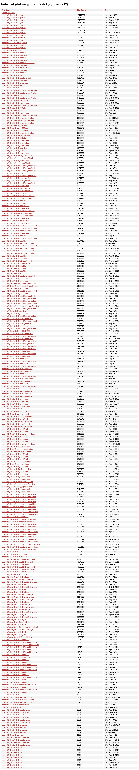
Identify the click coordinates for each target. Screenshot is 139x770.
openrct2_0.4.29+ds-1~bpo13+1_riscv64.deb (19, 90)
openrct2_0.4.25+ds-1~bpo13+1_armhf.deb (19, 329)
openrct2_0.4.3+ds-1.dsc (11, 707)
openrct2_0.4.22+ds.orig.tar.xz (14, 33)
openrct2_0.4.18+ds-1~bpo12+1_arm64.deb (19, 527)
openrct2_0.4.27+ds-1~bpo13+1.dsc (16, 715)
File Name (6, 10)
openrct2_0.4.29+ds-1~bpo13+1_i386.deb (18, 53)
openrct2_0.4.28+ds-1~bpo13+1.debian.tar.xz (19, 665)
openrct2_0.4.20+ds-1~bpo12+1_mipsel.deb (19, 509)
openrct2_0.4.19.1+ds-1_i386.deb (15, 128)
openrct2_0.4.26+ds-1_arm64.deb (15, 364)
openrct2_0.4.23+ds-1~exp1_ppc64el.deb (18, 251)
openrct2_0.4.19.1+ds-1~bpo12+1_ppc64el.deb (20, 306)
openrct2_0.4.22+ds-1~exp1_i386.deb (16, 88)
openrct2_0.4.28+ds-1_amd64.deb (15, 143)
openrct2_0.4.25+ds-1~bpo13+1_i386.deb (18, 78)
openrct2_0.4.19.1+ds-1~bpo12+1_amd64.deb (20, 286)
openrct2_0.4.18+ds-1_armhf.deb (15, 436)
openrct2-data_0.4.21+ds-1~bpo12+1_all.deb (19, 612)
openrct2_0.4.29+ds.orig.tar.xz (14, 15)
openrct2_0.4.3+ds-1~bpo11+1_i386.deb (18, 331)
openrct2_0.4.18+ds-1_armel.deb (15, 474)
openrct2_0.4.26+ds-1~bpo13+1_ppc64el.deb (19, 238)
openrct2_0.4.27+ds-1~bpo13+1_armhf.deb (19, 309)
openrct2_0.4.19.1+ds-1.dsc (13, 735)
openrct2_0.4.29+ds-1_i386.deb (14, 55)
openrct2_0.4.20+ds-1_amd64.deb (15, 221)
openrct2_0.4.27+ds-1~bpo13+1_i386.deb (18, 63)
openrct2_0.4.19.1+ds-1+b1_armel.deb (17, 461)
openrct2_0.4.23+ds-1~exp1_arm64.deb (17, 391)
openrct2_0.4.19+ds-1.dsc (12, 747)
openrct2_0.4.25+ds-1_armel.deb (15, 374)
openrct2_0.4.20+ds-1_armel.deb (15, 467)
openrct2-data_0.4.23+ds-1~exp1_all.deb (18, 607)
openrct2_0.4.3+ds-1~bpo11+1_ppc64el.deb (19, 519)
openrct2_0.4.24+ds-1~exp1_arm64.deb (17, 381)
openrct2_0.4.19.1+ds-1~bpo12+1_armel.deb (19, 539)
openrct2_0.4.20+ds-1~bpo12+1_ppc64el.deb (19, 303)
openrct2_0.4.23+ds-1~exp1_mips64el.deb (18, 434)
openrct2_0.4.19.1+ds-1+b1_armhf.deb (17, 416)
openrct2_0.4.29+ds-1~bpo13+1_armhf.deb (19, 298)
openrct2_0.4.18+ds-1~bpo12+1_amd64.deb (19, 296)
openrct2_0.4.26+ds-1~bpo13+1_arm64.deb (19, 366)
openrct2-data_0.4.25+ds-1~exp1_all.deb (18, 597)
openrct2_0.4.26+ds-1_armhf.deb (15, 314)
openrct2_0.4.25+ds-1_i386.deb (14, 80)
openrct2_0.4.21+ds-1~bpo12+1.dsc (16, 745)
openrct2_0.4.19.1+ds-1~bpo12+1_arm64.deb (20, 514)
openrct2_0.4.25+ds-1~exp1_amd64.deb (17, 181)
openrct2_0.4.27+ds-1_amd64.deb (15, 146)
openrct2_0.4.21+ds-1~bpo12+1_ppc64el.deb (19, 291)
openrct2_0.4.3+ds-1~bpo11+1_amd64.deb (19, 522)
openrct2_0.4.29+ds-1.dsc (12, 767)
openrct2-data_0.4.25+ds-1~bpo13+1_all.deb (19, 600)
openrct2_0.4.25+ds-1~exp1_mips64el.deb (18, 426)
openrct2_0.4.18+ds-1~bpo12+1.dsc (16, 740)
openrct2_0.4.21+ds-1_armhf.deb (15, 399)
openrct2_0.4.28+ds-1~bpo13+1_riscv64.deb (19, 93)
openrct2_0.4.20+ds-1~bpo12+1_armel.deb (19, 537)
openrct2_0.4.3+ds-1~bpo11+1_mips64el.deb (19, 572)
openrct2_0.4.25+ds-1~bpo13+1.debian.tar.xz (19, 690)
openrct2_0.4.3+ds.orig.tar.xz (13, 50)
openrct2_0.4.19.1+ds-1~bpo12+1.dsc (16, 722)
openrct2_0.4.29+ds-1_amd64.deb (15, 140)
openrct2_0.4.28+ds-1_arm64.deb (15, 429)
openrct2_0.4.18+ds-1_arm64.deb (15, 472)
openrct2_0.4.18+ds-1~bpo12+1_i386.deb (18, 211)
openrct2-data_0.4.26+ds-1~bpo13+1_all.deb (19, 594)
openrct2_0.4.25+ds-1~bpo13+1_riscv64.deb (19, 115)
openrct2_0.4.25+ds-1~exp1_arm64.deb (17, 379)
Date (106, 10)
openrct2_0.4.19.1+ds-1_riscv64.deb (16, 163)
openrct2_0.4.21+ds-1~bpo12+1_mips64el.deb (20, 532)
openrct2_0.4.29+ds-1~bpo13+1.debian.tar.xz (19, 667)
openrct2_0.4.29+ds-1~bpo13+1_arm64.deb (19, 336)
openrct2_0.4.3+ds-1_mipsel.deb (14, 557)
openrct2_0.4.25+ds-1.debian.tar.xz (15, 692)
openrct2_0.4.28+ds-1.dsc (12, 765)
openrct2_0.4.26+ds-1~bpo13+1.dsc (16, 712)
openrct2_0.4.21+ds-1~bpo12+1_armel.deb (19, 529)
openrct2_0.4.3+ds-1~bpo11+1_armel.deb (18, 562)
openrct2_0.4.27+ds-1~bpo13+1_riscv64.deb (19, 98)
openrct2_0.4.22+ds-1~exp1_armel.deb (17, 394)
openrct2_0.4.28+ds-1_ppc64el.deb (15, 203)
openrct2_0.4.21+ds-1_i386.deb (14, 108)
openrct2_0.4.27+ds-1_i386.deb (14, 65)
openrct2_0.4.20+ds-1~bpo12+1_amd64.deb (19, 283)
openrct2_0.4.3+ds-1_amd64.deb (15, 401)
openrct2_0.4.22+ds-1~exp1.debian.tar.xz (18, 697)
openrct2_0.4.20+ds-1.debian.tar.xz (15, 655)
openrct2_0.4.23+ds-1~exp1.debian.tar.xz (18, 702)
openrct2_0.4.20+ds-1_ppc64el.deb (15, 266)
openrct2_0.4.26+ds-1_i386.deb (14, 70)
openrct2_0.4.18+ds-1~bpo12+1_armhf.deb (19, 524)
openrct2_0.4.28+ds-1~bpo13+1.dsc (16, 717)
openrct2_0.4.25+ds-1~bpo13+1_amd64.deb (19, 183)
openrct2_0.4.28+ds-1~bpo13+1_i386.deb (18, 58)
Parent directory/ (8, 13)
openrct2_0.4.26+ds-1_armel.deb (15, 359)
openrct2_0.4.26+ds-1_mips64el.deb (16, 406)
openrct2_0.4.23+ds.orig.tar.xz (14, 30)
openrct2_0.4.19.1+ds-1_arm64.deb (16, 446)
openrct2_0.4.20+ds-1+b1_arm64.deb (16, 451)
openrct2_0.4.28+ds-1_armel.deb (15, 288)
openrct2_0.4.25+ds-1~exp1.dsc (14, 732)
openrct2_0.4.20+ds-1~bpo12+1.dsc (16, 742)
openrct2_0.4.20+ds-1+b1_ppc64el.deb (17, 261)
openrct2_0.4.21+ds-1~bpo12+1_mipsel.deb (19, 497)
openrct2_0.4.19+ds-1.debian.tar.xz (15, 640)
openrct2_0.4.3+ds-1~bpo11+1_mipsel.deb (18, 567)
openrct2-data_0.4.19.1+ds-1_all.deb (16, 622)
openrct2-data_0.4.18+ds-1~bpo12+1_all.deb (19, 630)
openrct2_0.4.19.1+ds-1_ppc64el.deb (16, 263)
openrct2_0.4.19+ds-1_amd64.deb (15, 218)
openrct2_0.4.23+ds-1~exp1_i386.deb (16, 85)
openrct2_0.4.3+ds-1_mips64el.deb (15, 564)
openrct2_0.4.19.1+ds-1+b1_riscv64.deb (17, 158)
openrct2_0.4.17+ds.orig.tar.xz (14, 48)
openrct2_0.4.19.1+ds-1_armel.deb (15, 464)
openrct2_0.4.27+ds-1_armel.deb (15, 294)
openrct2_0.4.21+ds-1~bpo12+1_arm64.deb (19, 499)
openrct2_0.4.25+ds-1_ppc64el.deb (15, 241)
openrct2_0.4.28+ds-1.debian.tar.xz (15, 672)
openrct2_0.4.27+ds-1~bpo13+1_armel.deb (19, 349)
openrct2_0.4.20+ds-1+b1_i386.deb (16, 135)
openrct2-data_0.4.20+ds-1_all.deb (15, 620)
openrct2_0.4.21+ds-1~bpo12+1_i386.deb (18, 193)
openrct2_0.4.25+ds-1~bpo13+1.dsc (16, 710)
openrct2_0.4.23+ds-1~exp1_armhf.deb (17, 334)
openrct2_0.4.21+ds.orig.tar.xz (14, 35)
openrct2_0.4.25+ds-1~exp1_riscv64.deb (18, 120)
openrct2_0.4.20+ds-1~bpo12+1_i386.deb (18, 196)
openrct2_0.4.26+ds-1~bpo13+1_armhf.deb (19, 316)
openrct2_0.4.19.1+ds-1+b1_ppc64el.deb (18, 258)
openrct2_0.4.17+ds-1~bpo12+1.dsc (16, 737)
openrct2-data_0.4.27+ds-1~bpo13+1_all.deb (19, 587)
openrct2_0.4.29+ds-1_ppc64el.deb (15, 201)
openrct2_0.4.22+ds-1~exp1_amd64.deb (17, 191)
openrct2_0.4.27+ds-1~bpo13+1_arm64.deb (19, 354)
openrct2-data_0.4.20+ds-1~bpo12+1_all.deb (19, 617)
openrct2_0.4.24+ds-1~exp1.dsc (14, 730)
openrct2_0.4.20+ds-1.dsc (12, 752)
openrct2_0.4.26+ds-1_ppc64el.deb (15, 236)
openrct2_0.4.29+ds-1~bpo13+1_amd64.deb (19, 166)
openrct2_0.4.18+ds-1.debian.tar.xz (15, 660)
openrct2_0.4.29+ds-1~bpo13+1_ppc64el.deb (19, 226)
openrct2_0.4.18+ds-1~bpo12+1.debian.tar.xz (19, 647)
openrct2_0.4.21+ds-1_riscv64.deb (15, 151)
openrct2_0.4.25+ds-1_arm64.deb (15, 384)
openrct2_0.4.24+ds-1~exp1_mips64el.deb (18, 421)
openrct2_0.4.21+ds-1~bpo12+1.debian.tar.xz (19, 650)
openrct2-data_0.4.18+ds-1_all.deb (15, 632)
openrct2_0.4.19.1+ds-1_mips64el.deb (17, 487)
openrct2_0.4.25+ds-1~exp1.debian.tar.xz (18, 695)
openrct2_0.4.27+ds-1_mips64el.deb (16, 356)
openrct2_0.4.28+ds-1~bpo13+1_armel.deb (19, 344)
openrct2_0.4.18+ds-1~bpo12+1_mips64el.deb (20, 547)
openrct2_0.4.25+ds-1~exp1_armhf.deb (17, 324)
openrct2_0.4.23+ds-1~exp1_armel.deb (17, 389)
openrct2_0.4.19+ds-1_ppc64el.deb (15, 268)
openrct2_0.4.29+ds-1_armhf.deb (15, 273)
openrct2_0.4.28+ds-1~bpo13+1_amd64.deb (19, 168)
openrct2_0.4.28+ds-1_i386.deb (14, 60)
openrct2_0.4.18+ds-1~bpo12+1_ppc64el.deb (19, 321)
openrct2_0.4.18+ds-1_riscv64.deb (15, 173)
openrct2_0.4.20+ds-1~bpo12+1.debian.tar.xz (19, 642)
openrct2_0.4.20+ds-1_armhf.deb (15, 411)
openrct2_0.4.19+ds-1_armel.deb (15, 457)
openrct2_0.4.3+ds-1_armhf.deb (14, 552)
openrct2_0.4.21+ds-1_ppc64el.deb (15, 256)
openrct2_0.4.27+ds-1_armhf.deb (15, 281)
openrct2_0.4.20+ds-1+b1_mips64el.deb (17, 482)
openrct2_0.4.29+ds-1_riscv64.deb (15, 95)
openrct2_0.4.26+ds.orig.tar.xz (14, 23)
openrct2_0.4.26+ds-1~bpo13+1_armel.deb (19, 361)
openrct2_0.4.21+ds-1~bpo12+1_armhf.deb (19, 494)
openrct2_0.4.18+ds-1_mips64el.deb (16, 492)
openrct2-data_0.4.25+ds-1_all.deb (15, 602)
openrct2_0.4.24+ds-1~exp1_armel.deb (17, 369)
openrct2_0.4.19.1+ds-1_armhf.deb (15, 414)
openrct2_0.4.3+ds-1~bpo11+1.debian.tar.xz (19, 685)
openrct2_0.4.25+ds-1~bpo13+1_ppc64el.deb (19, 246)
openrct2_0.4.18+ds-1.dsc (12, 750)
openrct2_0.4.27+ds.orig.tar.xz (14, 20)
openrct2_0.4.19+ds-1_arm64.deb (15, 459)
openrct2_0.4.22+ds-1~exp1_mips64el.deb (18, 444)
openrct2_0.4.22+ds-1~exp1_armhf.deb (17, 339)
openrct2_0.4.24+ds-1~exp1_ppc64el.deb (18, 248)
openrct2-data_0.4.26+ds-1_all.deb (15, 592)
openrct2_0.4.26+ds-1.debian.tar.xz (15, 682)
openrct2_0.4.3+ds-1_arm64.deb (14, 554)
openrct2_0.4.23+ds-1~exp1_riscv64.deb (18, 123)
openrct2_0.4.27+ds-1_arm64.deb (15, 431)
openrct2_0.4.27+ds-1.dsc (12, 763)
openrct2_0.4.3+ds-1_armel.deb (14, 574)
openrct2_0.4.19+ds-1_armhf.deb (15, 404)
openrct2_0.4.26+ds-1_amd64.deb (15, 68)
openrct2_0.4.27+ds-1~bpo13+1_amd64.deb (19, 171)
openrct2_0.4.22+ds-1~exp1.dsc (14, 725)
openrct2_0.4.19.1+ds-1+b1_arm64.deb (17, 449)
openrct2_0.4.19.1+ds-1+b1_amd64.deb (17, 216)
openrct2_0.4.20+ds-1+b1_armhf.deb (16, 409)
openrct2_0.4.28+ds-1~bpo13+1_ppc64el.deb (19, 228)
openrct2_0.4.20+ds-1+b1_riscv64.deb (17, 156)
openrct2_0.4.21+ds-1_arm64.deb (15, 441)
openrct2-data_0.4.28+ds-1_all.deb (15, 577)
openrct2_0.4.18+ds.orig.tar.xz (14, 45)
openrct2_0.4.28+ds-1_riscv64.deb (15, 100)
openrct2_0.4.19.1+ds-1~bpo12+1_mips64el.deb (21, 544)
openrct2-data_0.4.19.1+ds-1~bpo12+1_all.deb (20, 627)
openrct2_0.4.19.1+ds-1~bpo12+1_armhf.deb (19, 504)
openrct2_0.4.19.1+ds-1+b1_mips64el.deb (18, 484)
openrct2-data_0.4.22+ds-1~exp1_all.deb (18, 609)
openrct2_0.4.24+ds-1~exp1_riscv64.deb (18, 118)
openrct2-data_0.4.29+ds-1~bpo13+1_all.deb (19, 582)
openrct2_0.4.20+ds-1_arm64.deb (15, 454)
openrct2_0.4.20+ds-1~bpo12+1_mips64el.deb (20, 542)
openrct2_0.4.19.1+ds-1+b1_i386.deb (16, 130)
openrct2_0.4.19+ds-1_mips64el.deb (16, 489)
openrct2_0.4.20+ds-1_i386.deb (14, 138)
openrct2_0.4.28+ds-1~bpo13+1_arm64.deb (19, 346)
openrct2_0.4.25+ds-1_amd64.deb (15, 186)
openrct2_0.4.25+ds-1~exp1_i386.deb (16, 75)
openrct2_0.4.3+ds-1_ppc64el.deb (15, 517)
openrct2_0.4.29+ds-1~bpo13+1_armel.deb (19, 341)
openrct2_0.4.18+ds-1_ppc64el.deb (15, 271)
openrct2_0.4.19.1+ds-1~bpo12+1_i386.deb (19, 198)
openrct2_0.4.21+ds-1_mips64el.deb (16, 477)
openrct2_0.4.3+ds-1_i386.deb (14, 311)
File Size (80, 10)
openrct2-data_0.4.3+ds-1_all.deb (15, 635)
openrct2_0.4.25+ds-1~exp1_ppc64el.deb (18, 243)
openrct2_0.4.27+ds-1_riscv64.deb (15, 103)
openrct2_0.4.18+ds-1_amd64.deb (15, 233)
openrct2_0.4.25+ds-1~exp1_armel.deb (17, 371)
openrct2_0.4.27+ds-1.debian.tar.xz (15, 680)
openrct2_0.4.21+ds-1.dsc (12, 755)
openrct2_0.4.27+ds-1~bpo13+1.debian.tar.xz (19, 670)
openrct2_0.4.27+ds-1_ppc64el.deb (15, 206)
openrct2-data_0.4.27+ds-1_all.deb (15, 589)
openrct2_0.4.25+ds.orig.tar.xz (14, 25)
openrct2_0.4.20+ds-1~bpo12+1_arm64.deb (19, 507)
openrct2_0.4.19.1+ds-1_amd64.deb (16, 223)
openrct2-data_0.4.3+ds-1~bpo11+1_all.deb (19, 637)
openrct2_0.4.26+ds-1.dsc (12, 760)
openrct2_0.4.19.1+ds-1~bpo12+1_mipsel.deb (20, 512)
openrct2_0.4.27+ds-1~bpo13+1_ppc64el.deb (19, 231)
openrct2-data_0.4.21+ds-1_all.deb (15, 615)
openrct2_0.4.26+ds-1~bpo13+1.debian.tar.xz (19, 677)
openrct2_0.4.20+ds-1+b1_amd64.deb (17, 213)
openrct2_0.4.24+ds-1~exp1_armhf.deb (17, 319)
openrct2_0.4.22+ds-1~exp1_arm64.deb (17, 396)
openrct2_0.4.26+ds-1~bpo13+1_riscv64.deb (19, 105)
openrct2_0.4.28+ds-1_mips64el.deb (16, 351)
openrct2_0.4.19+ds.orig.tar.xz (14, 40)
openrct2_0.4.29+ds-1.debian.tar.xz (15, 675)
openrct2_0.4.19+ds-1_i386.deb (14, 125)
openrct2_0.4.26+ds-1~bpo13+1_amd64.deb (19, 176)
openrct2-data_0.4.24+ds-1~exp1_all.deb (18, 604)
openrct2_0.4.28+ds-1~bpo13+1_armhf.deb (19, 301)
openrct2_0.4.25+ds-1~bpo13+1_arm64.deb (19, 386)
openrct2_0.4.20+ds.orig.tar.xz (14, 38)
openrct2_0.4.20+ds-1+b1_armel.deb (16, 469)
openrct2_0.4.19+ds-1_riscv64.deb (15, 161)
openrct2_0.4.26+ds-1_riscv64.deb (15, 110)
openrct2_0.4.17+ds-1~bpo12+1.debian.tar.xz (19, 652)
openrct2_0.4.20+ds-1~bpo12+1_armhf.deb (19, 502)
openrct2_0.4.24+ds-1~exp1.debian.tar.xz (18, 700)
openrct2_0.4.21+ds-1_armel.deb (15, 439)
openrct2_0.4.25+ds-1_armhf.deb (15, 326)
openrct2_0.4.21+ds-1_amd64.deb (15, 208)
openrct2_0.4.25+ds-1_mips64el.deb (16, 424)
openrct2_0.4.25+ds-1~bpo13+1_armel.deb (19, 376)
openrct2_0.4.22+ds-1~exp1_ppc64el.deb (18, 253)
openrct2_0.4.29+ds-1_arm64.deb (15, 419)
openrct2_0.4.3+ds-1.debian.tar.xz (15, 687)
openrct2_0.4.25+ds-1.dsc (12, 757)
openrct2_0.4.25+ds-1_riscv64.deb (15, 113)
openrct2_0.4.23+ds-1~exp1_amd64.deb (17, 188)
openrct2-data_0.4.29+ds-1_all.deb (15, 584)
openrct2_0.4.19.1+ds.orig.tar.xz (14, 43)
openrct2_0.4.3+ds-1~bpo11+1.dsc (15, 705)
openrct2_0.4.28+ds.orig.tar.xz (14, 18)
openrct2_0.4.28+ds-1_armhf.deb (15, 278)
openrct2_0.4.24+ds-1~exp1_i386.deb (16, 83)
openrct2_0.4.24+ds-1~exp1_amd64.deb (17, 178)
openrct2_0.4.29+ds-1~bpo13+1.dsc (16, 720)
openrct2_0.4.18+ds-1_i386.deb (14, 148)
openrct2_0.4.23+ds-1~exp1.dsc (14, 727)
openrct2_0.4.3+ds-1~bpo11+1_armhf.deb (18, 559)
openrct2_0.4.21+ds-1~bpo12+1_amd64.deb (19, 276)
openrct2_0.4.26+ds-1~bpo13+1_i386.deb (18, 73)
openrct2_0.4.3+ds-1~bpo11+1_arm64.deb (18, 569)
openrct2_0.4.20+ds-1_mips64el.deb (16, 479)
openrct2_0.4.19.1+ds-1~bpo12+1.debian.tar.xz (20, 645)
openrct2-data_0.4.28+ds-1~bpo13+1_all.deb (19, 579)
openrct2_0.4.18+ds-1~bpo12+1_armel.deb (19, 549)
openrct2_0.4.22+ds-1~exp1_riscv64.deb (18, 133)
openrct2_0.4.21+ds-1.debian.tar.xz (15, 662)
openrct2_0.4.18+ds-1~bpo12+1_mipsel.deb (19, 534)
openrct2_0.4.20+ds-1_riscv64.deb (15, 153)
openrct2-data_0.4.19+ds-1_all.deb (15, 624)
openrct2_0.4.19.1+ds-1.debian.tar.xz (16, 657)
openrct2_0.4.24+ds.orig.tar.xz (14, 28)
